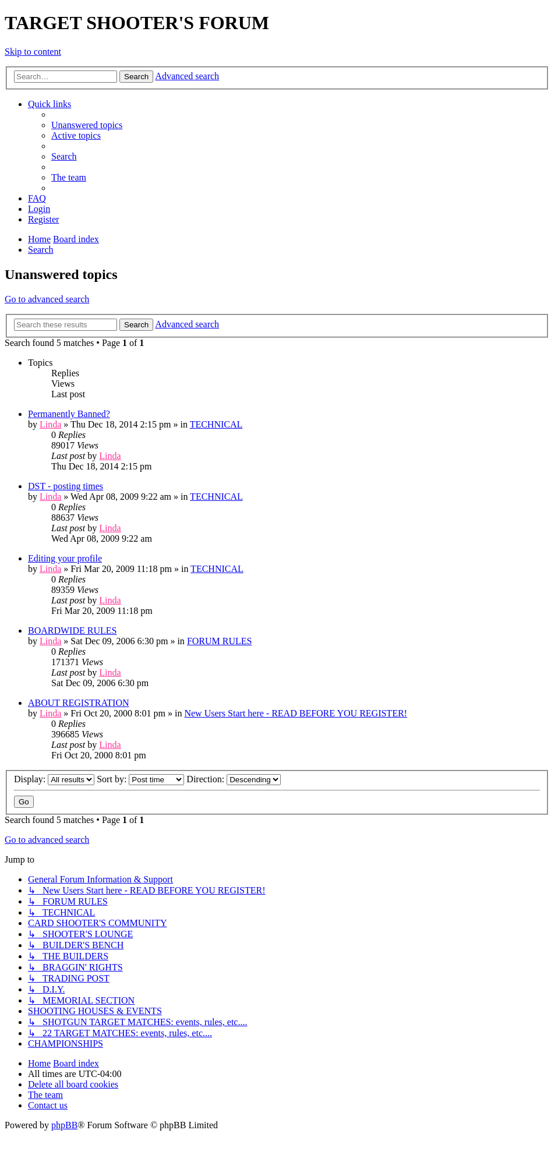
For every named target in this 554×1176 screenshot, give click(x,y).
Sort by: (140, 779)
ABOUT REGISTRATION (78, 703)
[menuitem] (86, 125)
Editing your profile (65, 558)
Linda (50, 424)
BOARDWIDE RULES (72, 630)
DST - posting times (65, 486)
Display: (54, 779)
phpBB (64, 1125)
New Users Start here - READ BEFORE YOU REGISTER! (295, 713)
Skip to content (33, 51)
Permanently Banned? (69, 414)
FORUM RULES (219, 641)
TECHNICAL (216, 424)
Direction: (233, 779)
